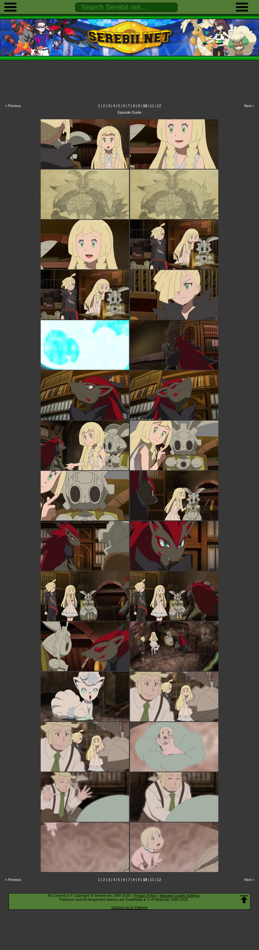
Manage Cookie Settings (179, 895)
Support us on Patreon (129, 907)
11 (152, 106)
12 (159, 106)
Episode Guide (129, 112)
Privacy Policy (145, 895)
